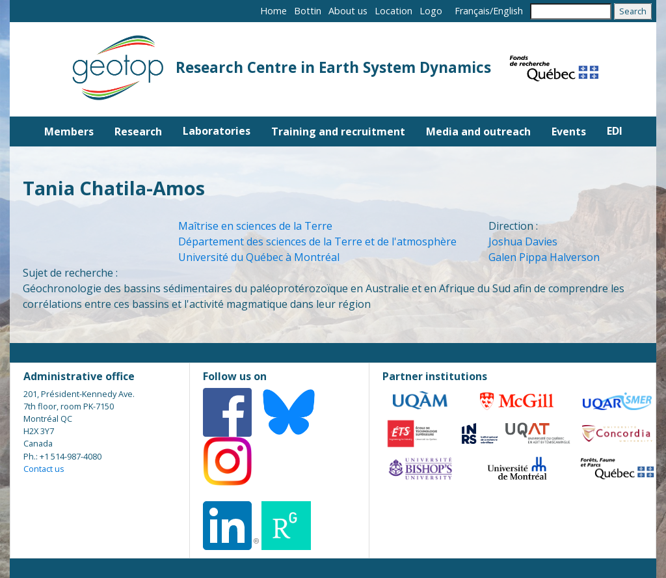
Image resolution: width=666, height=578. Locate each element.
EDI (614, 131)
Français (472, 11)
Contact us (43, 469)
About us (347, 11)
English (508, 11)
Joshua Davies (522, 241)
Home (273, 11)
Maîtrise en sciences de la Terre (255, 226)
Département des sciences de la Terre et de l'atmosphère (317, 241)
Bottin (307, 11)
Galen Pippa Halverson (544, 257)
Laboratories (216, 131)
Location (393, 11)
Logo (431, 11)
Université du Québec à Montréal (259, 257)
